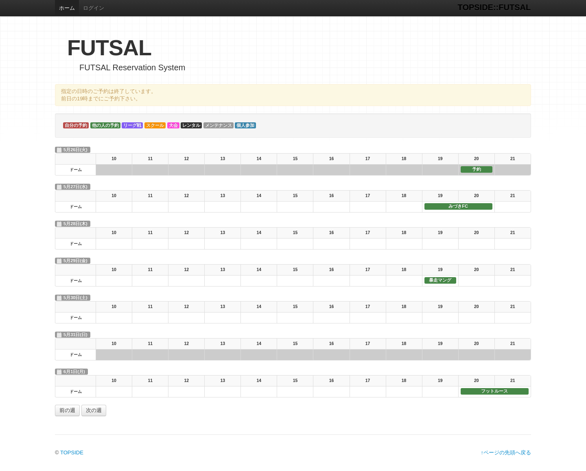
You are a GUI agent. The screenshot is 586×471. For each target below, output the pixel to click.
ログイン (93, 8)
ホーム (67, 8)
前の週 (67, 410)
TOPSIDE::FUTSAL (494, 7)
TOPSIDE (71, 452)
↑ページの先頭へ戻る (506, 452)
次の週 (94, 410)
